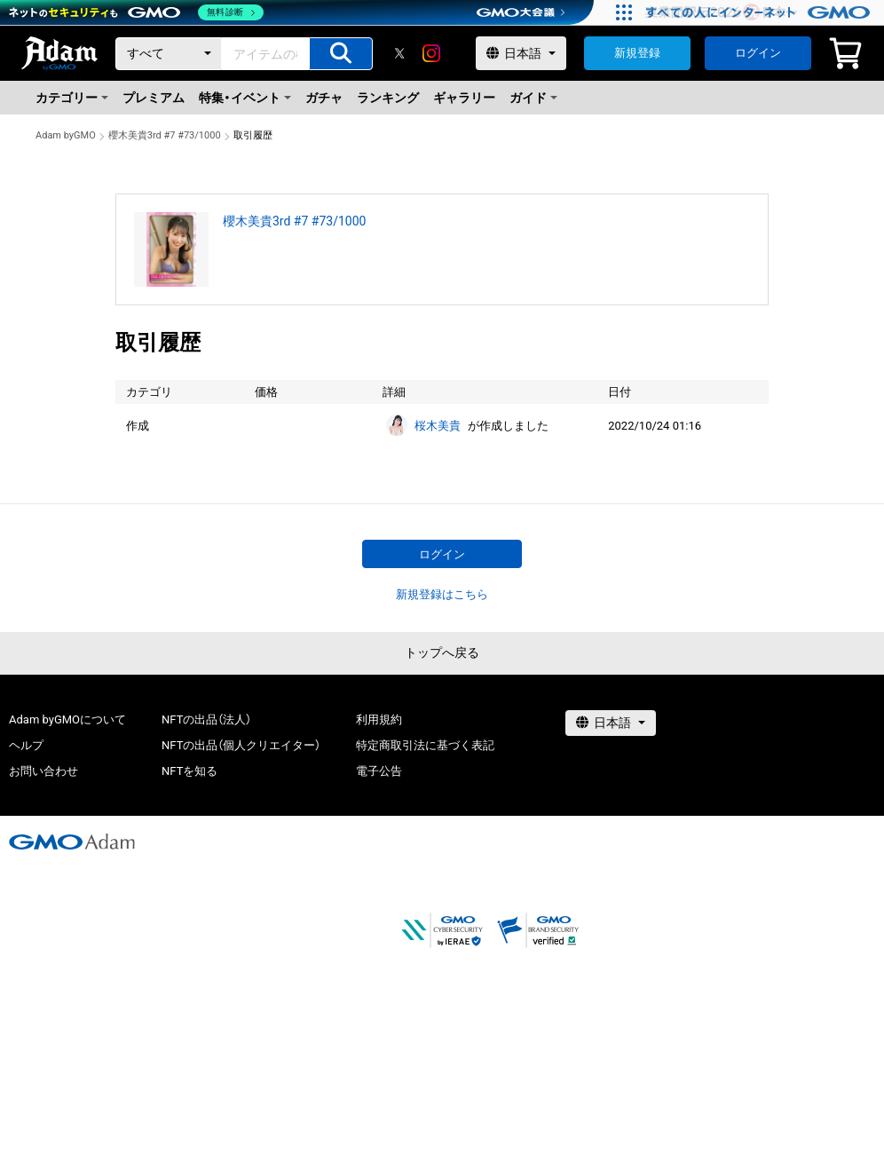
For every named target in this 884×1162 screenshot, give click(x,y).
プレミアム (153, 98)
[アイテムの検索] (341, 53)
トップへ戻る (442, 652)
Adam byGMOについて (67, 719)
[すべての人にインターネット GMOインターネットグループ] (760, 12)
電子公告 (379, 771)
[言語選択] (521, 53)
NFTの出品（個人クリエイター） (241, 745)
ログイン (758, 52)
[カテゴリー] (168, 53)
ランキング (388, 97)
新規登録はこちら (442, 594)
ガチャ (324, 98)
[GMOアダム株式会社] (72, 842)
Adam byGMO (66, 135)
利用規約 (379, 719)
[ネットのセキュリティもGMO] (136, 12)
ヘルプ (26, 745)
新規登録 (637, 52)
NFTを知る (189, 771)
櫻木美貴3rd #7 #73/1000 (164, 135)
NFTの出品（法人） (206, 719)
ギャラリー (464, 97)
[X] (399, 53)
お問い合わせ (43, 771)
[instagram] (431, 53)
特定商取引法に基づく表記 (425, 745)
